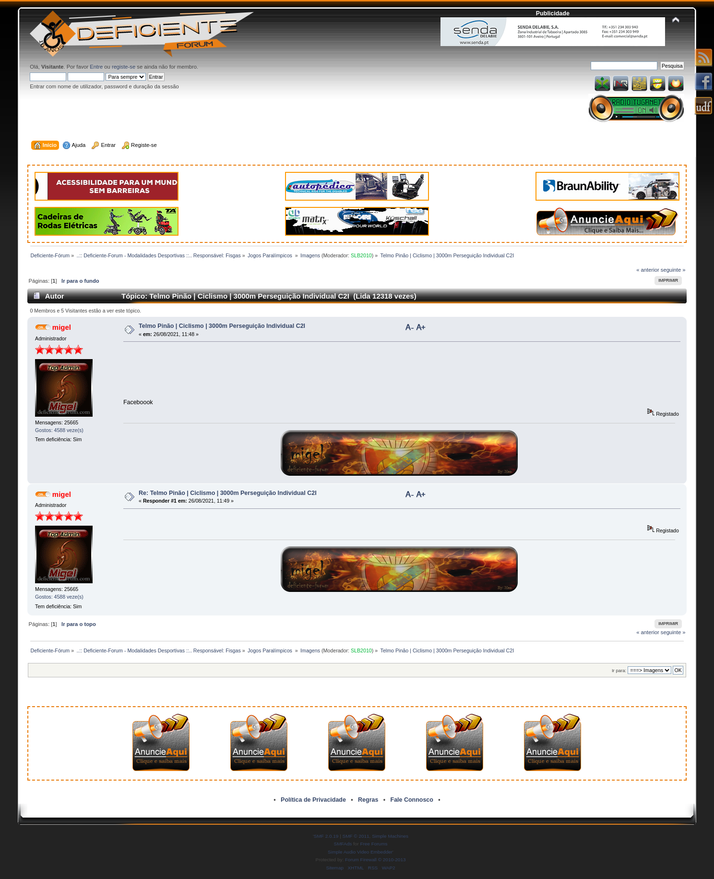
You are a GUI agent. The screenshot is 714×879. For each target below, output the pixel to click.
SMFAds (343, 843)
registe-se (123, 67)
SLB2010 (361, 255)
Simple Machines (390, 836)
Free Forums (373, 843)
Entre (96, 67)
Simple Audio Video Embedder (360, 852)
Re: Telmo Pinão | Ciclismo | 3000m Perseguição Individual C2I (228, 493)
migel (61, 327)
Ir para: (619, 670)
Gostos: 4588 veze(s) (59, 430)
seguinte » (673, 270)
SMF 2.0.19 (326, 836)
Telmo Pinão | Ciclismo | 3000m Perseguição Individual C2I (222, 326)
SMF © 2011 (356, 836)
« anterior (647, 270)
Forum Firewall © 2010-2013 (375, 859)
